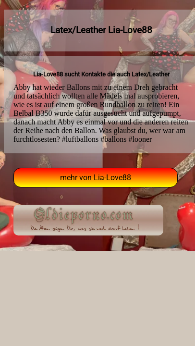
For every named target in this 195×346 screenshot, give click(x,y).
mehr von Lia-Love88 (95, 177)
